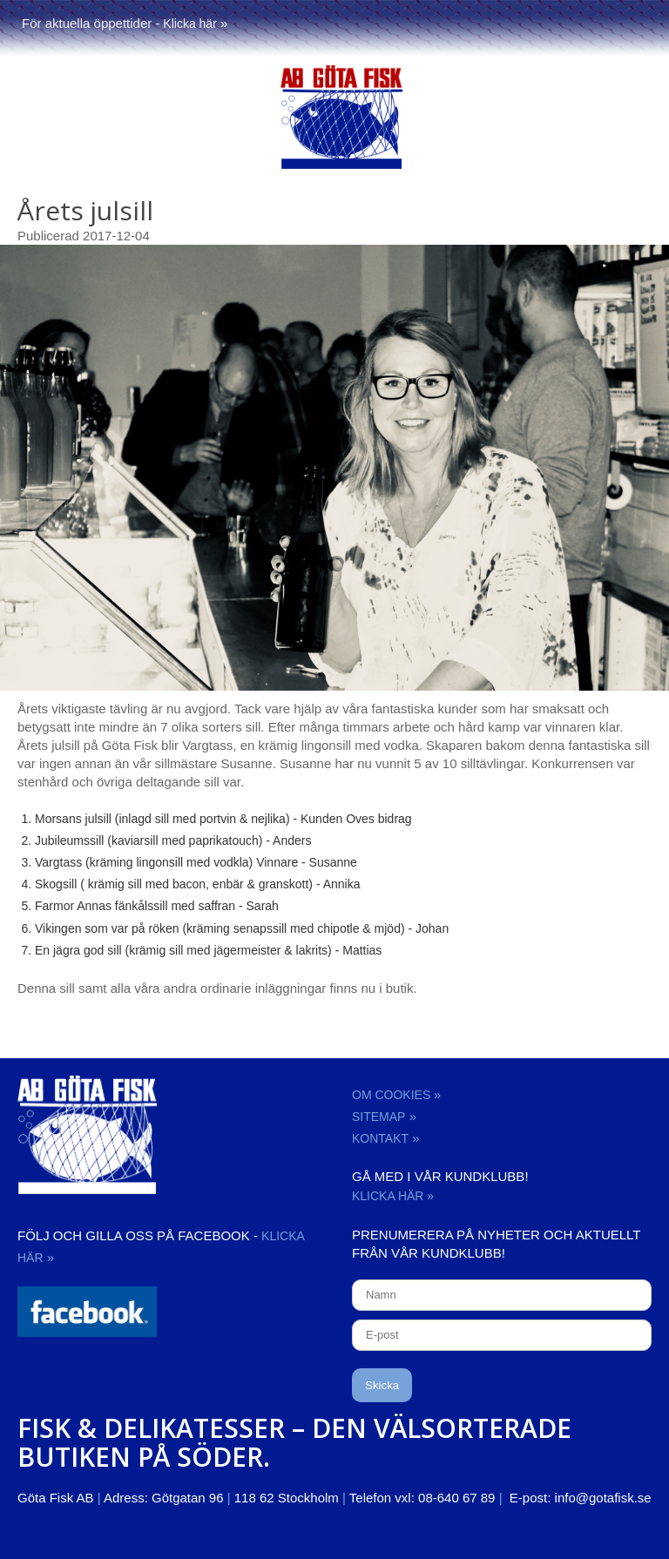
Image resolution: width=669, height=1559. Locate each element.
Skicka (382, 1385)
